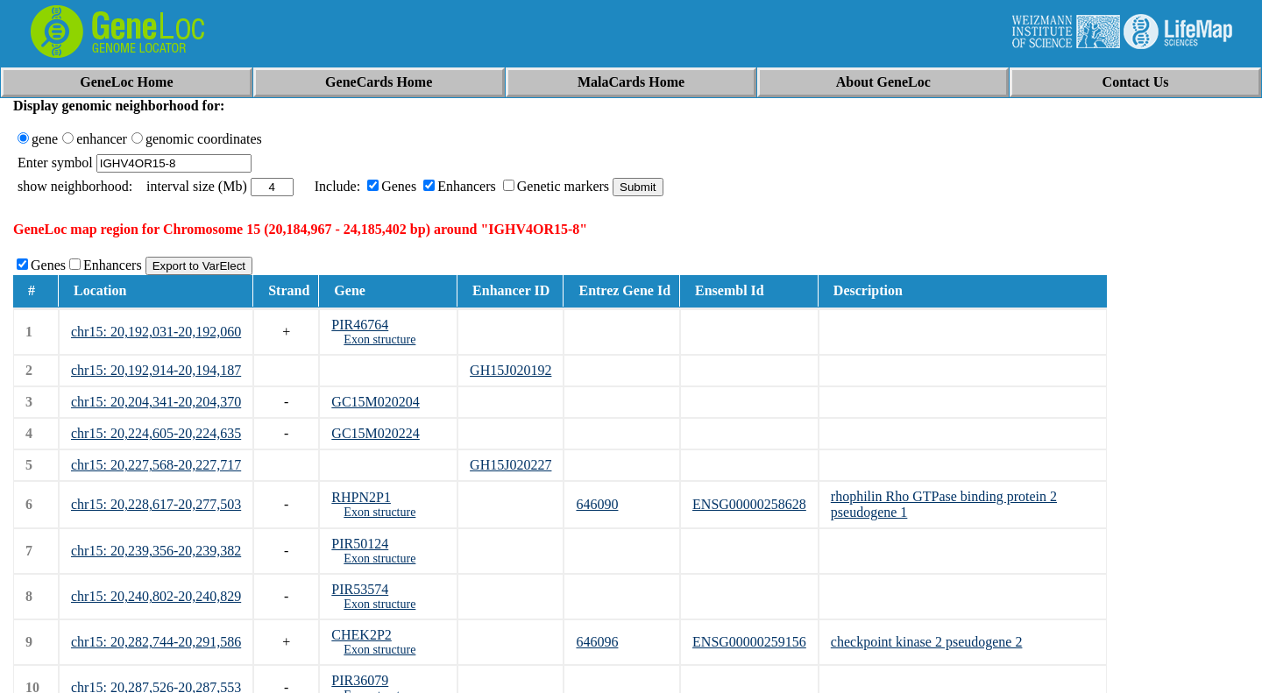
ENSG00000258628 (749, 504)
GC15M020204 (375, 401)
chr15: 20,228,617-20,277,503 (156, 504)
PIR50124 (359, 543)
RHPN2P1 (361, 497)
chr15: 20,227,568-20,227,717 (156, 464)
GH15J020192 (510, 370)
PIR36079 (359, 680)
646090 (597, 504)
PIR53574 (359, 589)
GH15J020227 (510, 464)
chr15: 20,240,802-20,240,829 (156, 596)
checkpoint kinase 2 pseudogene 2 (927, 641)
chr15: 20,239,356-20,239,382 (156, 550)
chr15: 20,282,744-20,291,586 (156, 641)
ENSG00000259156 (749, 641)
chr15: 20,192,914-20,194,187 (156, 370)
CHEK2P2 (361, 634)
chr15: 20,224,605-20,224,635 (156, 433)
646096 (597, 641)
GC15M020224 (375, 433)
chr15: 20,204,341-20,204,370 (156, 401)
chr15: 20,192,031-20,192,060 (156, 331)
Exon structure (379, 339)
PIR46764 (359, 324)
